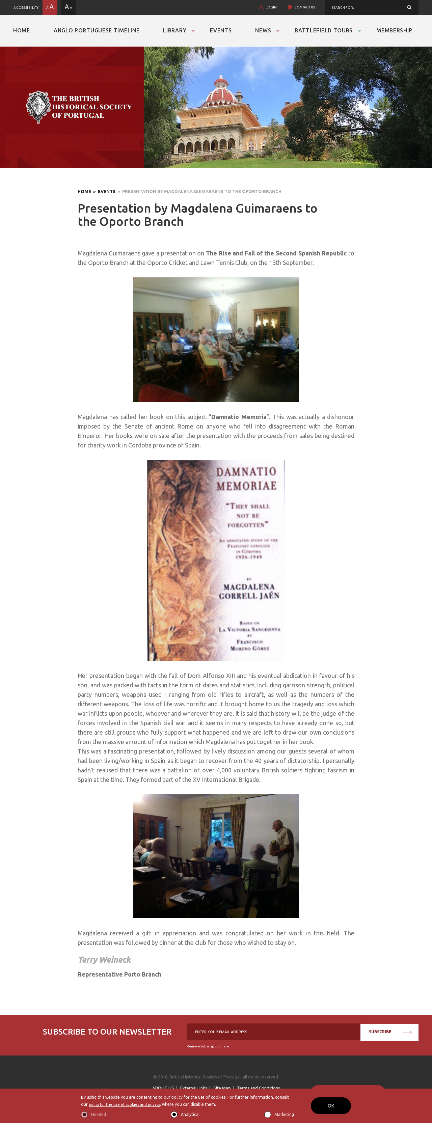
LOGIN (271, 7)
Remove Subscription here (208, 1046)
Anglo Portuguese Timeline (97, 30)
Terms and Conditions (258, 1088)
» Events (103, 191)
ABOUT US (163, 1088)
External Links (193, 1088)
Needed (98, 1114)
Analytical (190, 1114)
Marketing (284, 1114)
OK (331, 1105)
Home (21, 30)
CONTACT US (304, 7)
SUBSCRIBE (390, 1032)
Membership (394, 30)
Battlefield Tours (324, 30)
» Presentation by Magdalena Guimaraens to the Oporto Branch (198, 191)
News (263, 30)
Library (174, 30)
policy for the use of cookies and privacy (127, 1104)
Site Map (222, 1088)
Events (221, 30)
